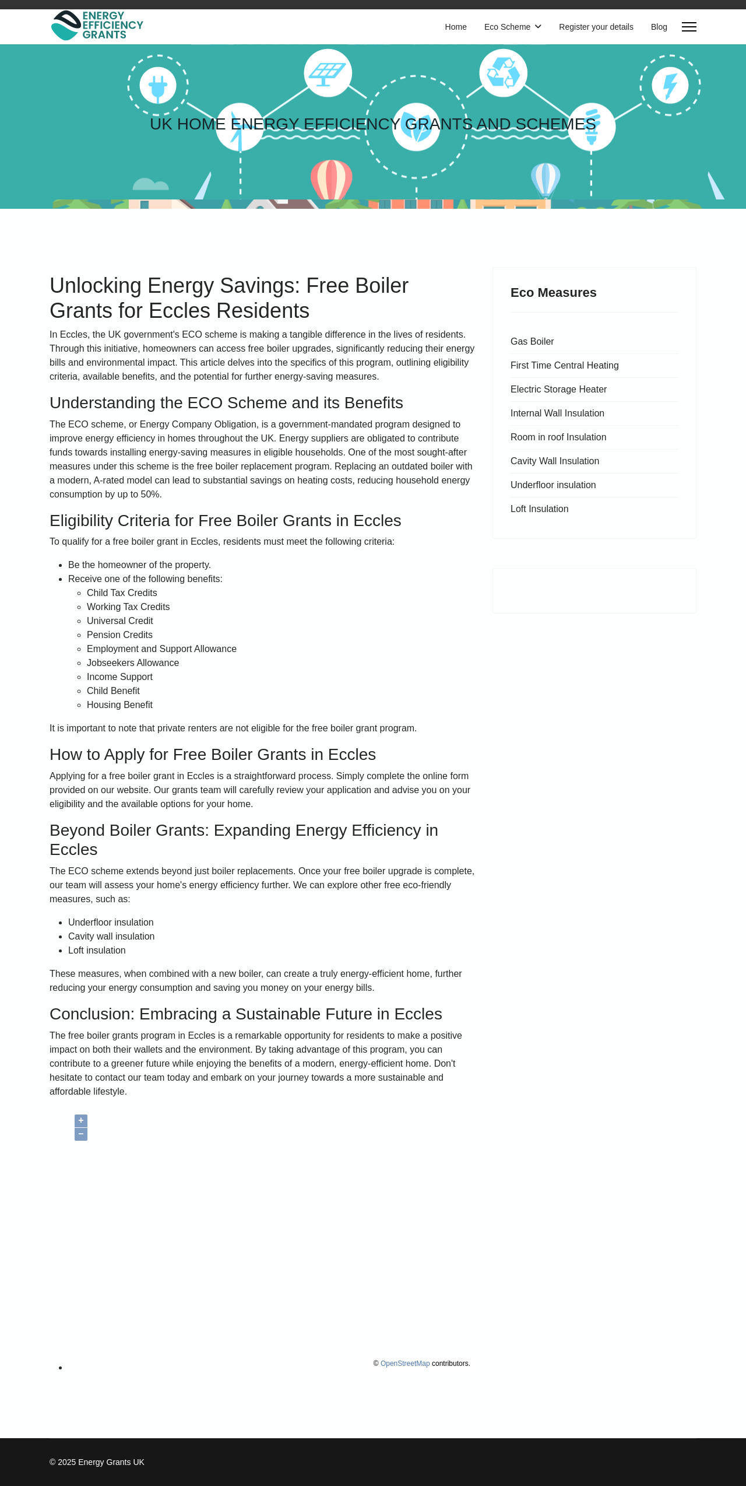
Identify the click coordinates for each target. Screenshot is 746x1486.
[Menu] (689, 26)
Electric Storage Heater (559, 389)
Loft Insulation (540, 509)
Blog (659, 26)
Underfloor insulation (553, 485)
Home (456, 26)
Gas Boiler (532, 341)
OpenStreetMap (405, 1363)
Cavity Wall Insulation (555, 461)
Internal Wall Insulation (557, 413)
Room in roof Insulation (559, 437)
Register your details (596, 26)
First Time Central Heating (565, 365)
